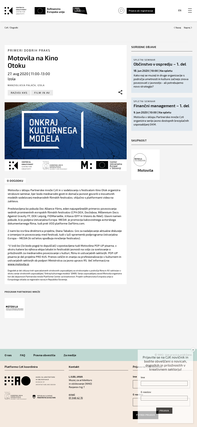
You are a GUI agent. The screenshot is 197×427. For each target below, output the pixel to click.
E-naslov (146, 391)
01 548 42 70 (76, 397)
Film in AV (42, 92)
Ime (143, 377)
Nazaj (178, 27)
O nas (8, 355)
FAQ (22, 355)
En (179, 10)
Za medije (70, 355)
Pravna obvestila (44, 355)
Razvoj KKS (19, 92)
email (72, 394)
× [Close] (193, 350)
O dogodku (15, 180)
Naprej (187, 27)
